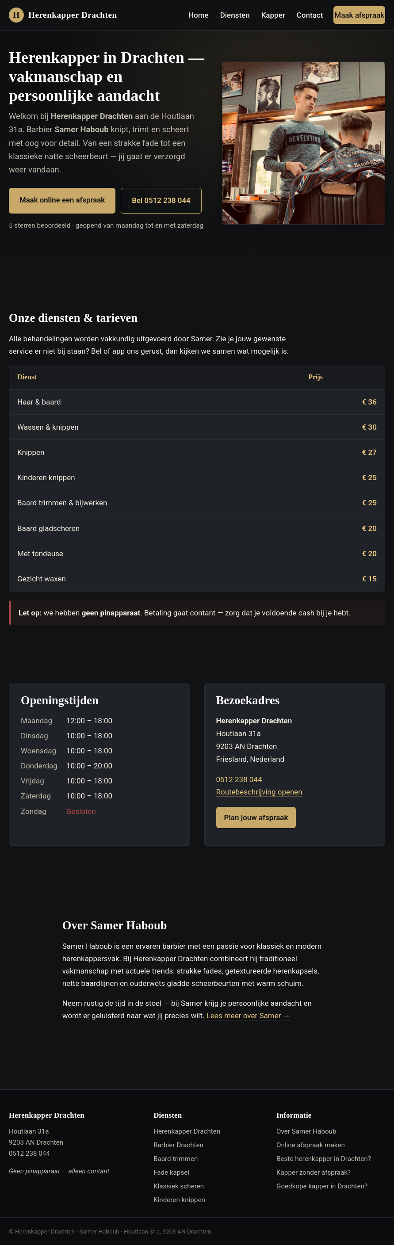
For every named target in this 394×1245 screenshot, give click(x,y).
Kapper (273, 15)
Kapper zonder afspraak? (313, 1172)
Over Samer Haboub (306, 1131)
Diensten (235, 15)
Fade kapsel (171, 1172)
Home (198, 15)
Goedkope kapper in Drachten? (321, 1186)
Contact (310, 15)
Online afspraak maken (310, 1145)
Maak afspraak (359, 15)
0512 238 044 (239, 779)
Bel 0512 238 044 (161, 200)
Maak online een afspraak (62, 199)
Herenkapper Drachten (186, 1131)
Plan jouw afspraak (256, 817)
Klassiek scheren (178, 1186)
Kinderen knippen (179, 1200)
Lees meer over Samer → (249, 1015)
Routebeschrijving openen (259, 791)
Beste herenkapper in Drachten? (323, 1159)
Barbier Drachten (178, 1145)
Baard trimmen (175, 1159)
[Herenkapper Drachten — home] (63, 15)
